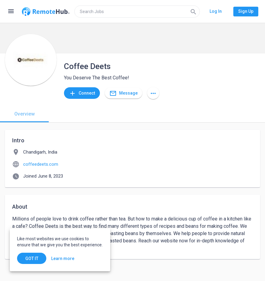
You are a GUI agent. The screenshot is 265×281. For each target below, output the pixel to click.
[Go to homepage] (45, 11)
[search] (137, 11)
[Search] (193, 11)
